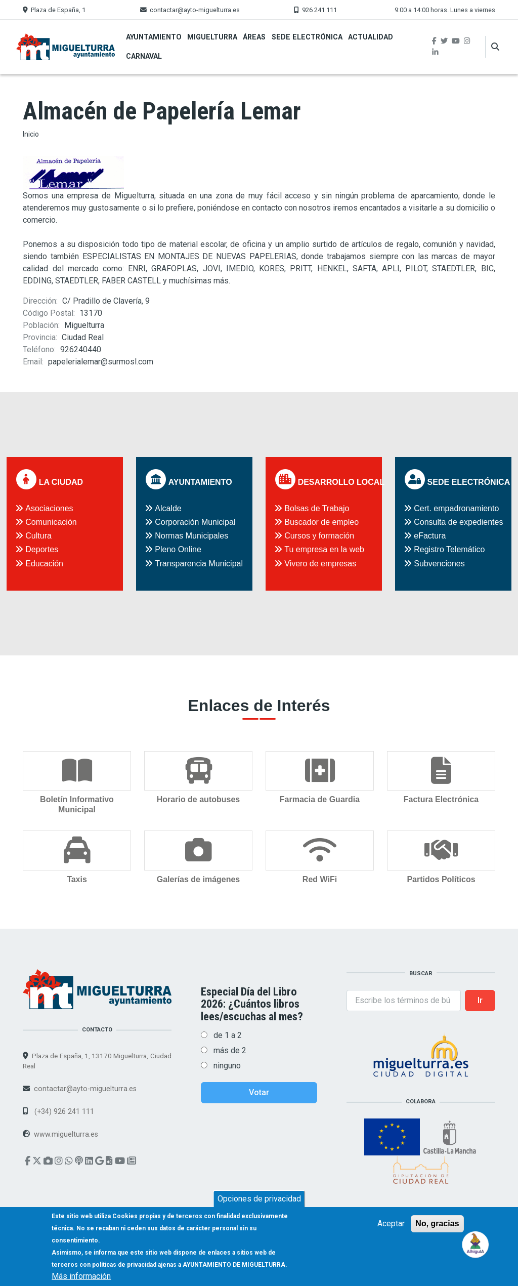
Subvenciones (439, 563)
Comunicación (50, 522)
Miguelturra (212, 37)
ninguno (227, 1065)
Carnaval (144, 56)
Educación (44, 563)
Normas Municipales (191, 535)
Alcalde (168, 508)
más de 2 (229, 1050)
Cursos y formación (319, 535)
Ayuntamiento (154, 37)
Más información (81, 1276)
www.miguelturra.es (66, 1134)
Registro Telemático (449, 549)
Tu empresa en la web (324, 549)
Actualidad (370, 37)
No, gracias (437, 1223)
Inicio (31, 134)
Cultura (38, 535)
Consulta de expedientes (458, 522)
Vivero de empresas (320, 563)
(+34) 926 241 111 (63, 1111)
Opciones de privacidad (259, 1199)
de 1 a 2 (227, 1035)
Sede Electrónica (307, 37)
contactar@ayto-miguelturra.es (195, 10)
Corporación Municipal (195, 522)
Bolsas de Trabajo (316, 508)
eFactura (430, 535)
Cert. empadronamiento (456, 508)
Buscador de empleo (321, 522)
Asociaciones (49, 508)
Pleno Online (178, 549)
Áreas (254, 37)
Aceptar (391, 1223)
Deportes (41, 549)
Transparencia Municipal (199, 563)
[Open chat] (476, 1244)
